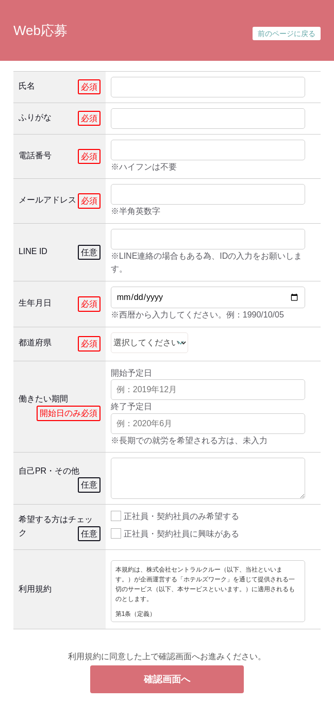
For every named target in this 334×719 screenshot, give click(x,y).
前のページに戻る (286, 33)
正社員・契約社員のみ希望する (175, 515)
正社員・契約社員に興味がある (175, 532)
